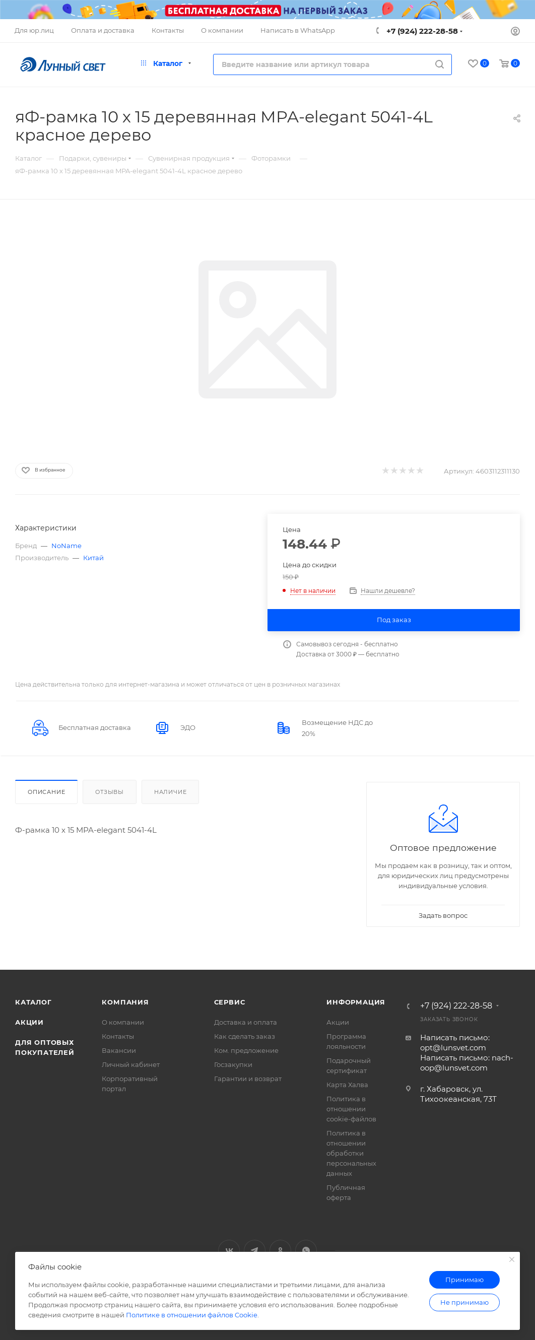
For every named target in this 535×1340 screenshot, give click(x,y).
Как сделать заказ (244, 1036)
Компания (125, 1002)
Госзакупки (233, 1064)
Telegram (254, 1250)
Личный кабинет (131, 1064)
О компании (123, 1022)
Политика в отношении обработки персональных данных (351, 1153)
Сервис (229, 1002)
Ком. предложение (246, 1050)
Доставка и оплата (245, 1022)
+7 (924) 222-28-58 (421, 31)
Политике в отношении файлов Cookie (191, 1315)
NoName (66, 546)
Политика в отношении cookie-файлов (351, 1109)
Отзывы (109, 791)
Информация (355, 1002)
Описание (46, 791)
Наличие (170, 791)
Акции (29, 1022)
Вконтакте (229, 1250)
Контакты (118, 1036)
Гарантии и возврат (248, 1079)
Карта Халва (347, 1085)
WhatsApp (306, 1250)
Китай (93, 558)
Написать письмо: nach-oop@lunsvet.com (466, 1063)
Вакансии (119, 1050)
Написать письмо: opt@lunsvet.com (455, 1042)
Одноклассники (280, 1250)
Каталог (33, 1002)
